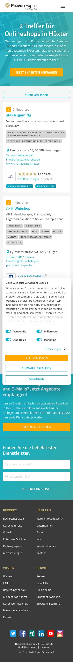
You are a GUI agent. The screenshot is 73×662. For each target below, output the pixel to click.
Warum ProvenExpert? (50, 518)
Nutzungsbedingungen (26, 644)
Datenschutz (46, 644)
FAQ (5, 583)
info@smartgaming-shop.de (23, 159)
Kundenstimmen (46, 546)
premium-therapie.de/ (19, 265)
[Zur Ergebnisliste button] (36, 489)
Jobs (39, 539)
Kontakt (41, 553)
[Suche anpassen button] (36, 95)
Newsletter (43, 583)
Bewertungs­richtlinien (16, 610)
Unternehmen (45, 525)
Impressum (46, 647)
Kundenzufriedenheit (15, 603)
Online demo (44, 590)
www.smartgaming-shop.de (23, 163)
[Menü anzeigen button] (62, 6)
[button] (27, 174)
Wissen (7, 576)
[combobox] (36, 464)
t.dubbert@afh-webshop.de (22, 261)
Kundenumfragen (13, 525)
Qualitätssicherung (27, 647)
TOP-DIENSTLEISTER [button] (46, 186)
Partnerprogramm (13, 546)
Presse (41, 576)
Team (40, 532)
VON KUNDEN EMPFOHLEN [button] (19, 186)
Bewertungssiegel (13, 518)
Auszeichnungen (12, 553)
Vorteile (7, 532)
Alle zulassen (37, 358)
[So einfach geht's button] (36, 427)
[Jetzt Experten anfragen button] (36, 72)
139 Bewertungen (28, 179)
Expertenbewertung (48, 597)
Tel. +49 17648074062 (19, 155)
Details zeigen (53, 349)
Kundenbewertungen (15, 597)
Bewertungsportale (14, 590)
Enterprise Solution (14, 539)
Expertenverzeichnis (49, 603)
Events (7, 617)
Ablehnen (36, 378)
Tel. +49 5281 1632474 (20, 257)
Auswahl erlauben (37, 368)
